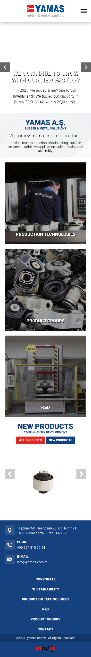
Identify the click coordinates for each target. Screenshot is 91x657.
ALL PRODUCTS (30, 440)
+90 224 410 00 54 (31, 547)
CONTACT (45, 629)
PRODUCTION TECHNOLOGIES (45, 234)
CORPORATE (46, 579)
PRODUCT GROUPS (45, 320)
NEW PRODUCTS (60, 440)
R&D (45, 407)
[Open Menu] (84, 11)
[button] (81, 474)
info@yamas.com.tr (32, 562)
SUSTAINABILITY (45, 589)
